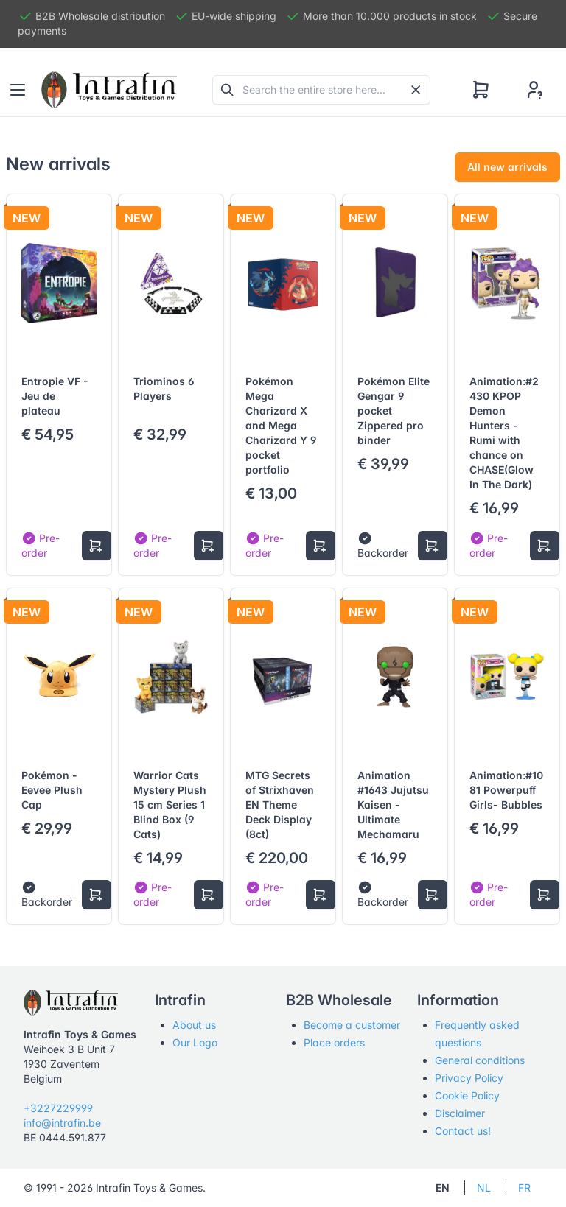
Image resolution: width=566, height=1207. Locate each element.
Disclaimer (460, 1113)
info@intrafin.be (62, 1122)
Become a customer (352, 1024)
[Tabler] (109, 89)
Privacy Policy (469, 1077)
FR (524, 1187)
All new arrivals (507, 167)
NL (484, 1187)
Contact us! (463, 1131)
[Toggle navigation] (17, 90)
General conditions (480, 1060)
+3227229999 (58, 1108)
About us (194, 1024)
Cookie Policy (467, 1095)
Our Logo (194, 1042)
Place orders (334, 1042)
